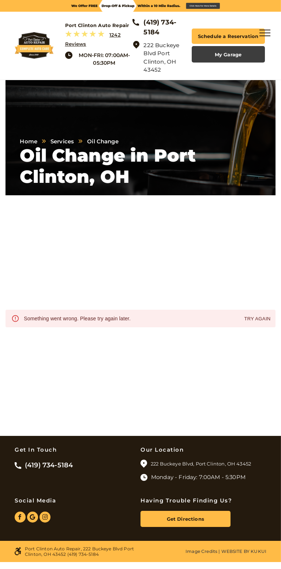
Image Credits (201, 551)
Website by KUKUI (243, 551)
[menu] (264, 32)
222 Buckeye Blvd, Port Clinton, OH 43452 (201, 464)
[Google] (32, 518)
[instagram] (45, 518)
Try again (257, 319)
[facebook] (20, 518)
